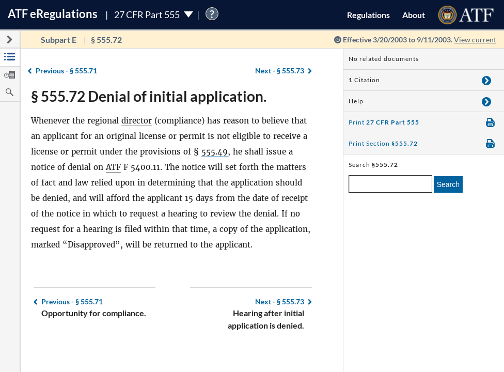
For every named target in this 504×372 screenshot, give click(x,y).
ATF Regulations (53, 14)
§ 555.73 (279, 70)
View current (475, 39)
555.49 (214, 152)
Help (356, 101)
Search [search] (448, 184)
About (413, 15)
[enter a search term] (390, 184)
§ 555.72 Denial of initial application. (148, 96)
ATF (113, 167)
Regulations (368, 15)
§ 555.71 (66, 70)
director (136, 121)
